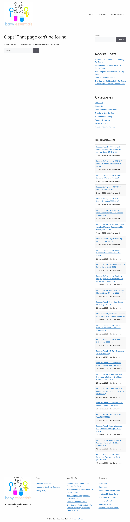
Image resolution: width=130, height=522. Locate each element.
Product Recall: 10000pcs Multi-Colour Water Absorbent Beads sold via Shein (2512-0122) (108, 149)
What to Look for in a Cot (105, 77)
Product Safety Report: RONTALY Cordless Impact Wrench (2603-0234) (109, 163)
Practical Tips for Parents (105, 127)
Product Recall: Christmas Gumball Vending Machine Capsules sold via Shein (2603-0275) (110, 227)
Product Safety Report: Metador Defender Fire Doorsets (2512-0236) (109, 253)
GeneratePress (77, 519)
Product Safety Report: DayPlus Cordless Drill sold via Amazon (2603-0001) (108, 328)
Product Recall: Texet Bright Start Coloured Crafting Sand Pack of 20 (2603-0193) (110, 391)
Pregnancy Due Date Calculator (48, 487)
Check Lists (99, 106)
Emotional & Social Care (104, 113)
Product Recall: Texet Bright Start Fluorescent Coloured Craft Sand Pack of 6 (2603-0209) (109, 377)
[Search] (36, 50)
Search (98, 35)
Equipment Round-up (103, 116)
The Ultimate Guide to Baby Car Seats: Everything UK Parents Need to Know (80, 507)
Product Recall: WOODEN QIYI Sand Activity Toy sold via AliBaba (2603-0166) (109, 212)
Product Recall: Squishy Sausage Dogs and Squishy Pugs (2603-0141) (109, 428)
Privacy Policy (102, 14)
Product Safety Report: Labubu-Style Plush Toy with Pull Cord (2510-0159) (108, 457)
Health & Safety (101, 123)
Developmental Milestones (106, 109)
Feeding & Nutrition (103, 120)
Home (91, 14)
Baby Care (99, 102)
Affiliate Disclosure (117, 14)
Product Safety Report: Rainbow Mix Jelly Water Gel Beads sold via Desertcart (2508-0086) (109, 278)
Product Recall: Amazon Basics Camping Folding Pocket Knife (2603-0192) (108, 443)
